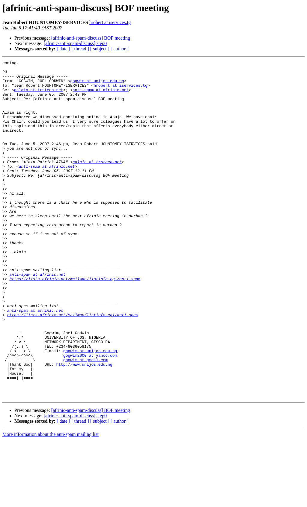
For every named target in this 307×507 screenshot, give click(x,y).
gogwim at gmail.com (85, 420)
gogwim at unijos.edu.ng (97, 85)
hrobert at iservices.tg (110, 22)
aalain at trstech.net (38, 96)
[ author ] (120, 48)
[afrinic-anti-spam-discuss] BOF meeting (90, 37)
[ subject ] (99, 48)
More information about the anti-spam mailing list (50, 501)
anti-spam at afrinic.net (101, 96)
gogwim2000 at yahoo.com (90, 414)
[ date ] (63, 48)
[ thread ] (80, 48)
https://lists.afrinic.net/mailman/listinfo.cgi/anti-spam (74, 323)
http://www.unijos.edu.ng (84, 425)
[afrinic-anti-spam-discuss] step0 (75, 43)
